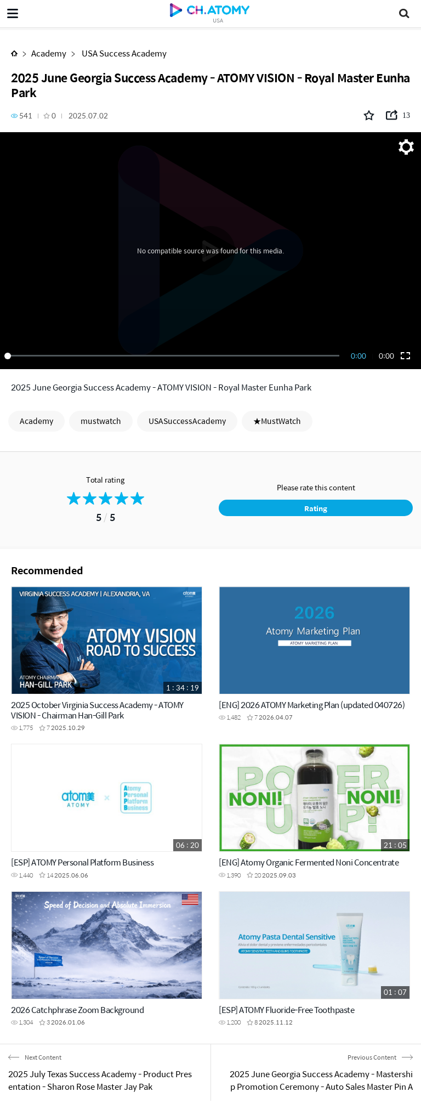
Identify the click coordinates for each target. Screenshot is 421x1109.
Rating (315, 508)
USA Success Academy (123, 53)
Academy (48, 53)
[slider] (173, 356)
